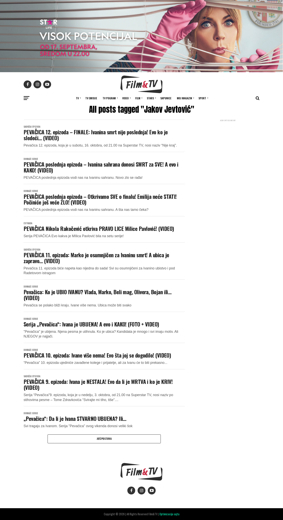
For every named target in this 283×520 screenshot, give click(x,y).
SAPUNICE (165, 98)
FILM (137, 98)
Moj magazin (184, 98)
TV (77, 98)
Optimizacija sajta (169, 514)
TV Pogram (109, 98)
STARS (150, 98)
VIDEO (125, 98)
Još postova (104, 439)
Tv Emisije (91, 98)
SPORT (202, 98)
